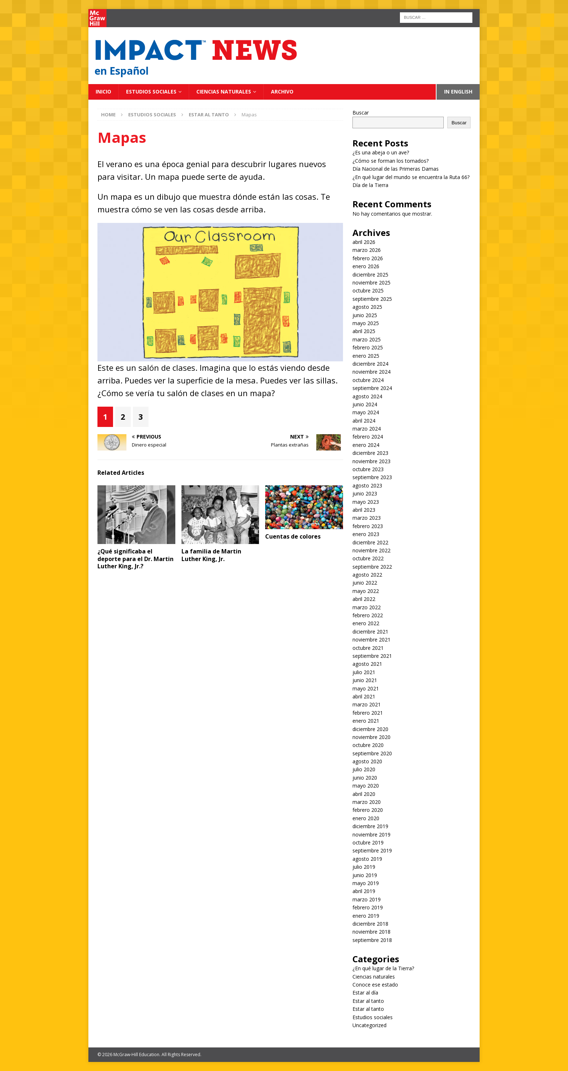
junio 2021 (364, 680)
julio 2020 (363, 769)
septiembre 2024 (372, 388)
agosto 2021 (367, 663)
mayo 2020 (365, 785)
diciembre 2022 (370, 542)
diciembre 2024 (370, 363)
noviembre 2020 (371, 737)
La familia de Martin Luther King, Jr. (211, 555)
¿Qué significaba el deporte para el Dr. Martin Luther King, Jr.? (135, 558)
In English (458, 91)
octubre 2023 (368, 469)
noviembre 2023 (371, 461)
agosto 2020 (367, 761)
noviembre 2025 (371, 282)
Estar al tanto (368, 1000)
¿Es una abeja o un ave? (380, 152)
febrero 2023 (367, 526)
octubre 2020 (368, 745)
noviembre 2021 (371, 639)
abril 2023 (363, 509)
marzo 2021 (366, 704)
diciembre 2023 (370, 452)
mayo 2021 (365, 688)
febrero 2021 (367, 712)
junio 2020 (364, 777)
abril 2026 (363, 241)
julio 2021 (363, 672)
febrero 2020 (367, 809)
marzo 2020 (366, 801)
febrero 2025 (367, 347)
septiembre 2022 (372, 566)
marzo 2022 (366, 607)
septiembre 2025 (372, 298)
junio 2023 (364, 493)
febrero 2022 (367, 615)
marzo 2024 (366, 428)
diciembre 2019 (370, 826)
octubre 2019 (368, 842)
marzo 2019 (366, 899)
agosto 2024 (367, 396)
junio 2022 (364, 582)
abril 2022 (363, 598)
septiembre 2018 (372, 940)
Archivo (282, 91)
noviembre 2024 (371, 371)
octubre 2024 (368, 380)
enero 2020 (365, 818)
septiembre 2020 (372, 753)
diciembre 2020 (370, 729)
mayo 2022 (365, 591)
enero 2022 (365, 623)
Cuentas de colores (293, 536)
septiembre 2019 (372, 850)
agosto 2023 (367, 485)
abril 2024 (363, 420)
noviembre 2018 (371, 931)
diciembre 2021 (370, 631)
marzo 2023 (366, 517)
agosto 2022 (367, 574)
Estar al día (365, 992)
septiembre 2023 (372, 477)
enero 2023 (365, 534)
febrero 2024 (367, 436)
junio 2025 (364, 315)
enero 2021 (365, 720)
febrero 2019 (367, 907)
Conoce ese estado (375, 984)
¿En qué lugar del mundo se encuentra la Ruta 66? (410, 177)
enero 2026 (365, 266)
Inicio (103, 91)
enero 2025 (365, 355)
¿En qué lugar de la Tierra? (383, 968)
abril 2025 (363, 331)
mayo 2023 (365, 501)
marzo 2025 (366, 339)
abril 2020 (363, 793)
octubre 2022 (368, 558)
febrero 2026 (367, 258)
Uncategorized (369, 1025)
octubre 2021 (368, 647)
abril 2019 (363, 891)
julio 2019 (363, 866)
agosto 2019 (367, 858)
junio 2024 (364, 404)
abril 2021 (363, 696)
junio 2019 (364, 875)
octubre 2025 (368, 290)
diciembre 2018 (370, 923)
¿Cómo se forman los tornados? (390, 160)
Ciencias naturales (223, 91)
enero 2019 (365, 915)
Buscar (360, 112)
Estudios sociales (151, 91)
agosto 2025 (367, 306)
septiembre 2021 (372, 655)
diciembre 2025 (370, 274)
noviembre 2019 (371, 834)
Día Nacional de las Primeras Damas (396, 168)
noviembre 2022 (371, 550)
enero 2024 (365, 444)
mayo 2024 (365, 412)
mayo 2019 (365, 883)
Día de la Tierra (370, 185)
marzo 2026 (366, 249)
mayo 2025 (365, 323)
